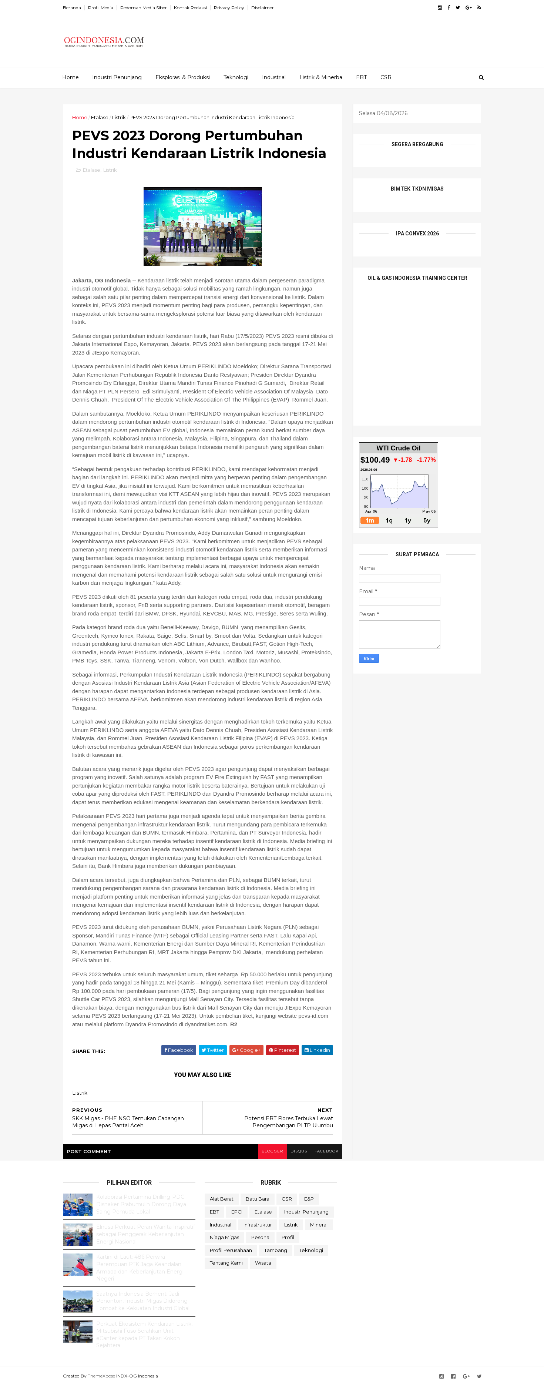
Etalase (99, 117)
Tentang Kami (226, 1263)
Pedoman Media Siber (143, 7)
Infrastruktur (258, 1225)
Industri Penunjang (117, 77)
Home (70, 77)
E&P (309, 1199)
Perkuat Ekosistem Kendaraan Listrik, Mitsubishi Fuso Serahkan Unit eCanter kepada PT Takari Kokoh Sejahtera (144, 1334)
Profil (288, 1237)
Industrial (274, 77)
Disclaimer (262, 7)
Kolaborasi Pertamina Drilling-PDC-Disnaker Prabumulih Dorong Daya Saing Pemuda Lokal (141, 1204)
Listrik (119, 117)
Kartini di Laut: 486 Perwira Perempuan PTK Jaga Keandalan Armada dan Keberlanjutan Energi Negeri (140, 1268)
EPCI (236, 1212)
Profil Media (100, 7)
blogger (272, 1151)
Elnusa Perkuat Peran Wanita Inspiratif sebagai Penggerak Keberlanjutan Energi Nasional (145, 1234)
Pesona (260, 1237)
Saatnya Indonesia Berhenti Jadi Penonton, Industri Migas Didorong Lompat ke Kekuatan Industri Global (142, 1301)
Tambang (275, 1250)
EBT (361, 77)
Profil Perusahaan (231, 1250)
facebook (327, 1151)
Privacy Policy (229, 7)
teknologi (311, 1250)
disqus (299, 1151)
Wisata (263, 1263)
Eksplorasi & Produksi (182, 77)
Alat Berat (222, 1199)
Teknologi (236, 77)
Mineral (319, 1225)
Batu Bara (257, 1199)
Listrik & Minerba (320, 77)
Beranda (72, 7)
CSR (386, 77)
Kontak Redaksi (190, 7)
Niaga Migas (224, 1237)
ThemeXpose (101, 1376)
